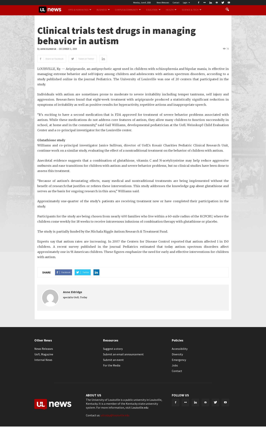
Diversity (177, 354)
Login (186, 2)
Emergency (179, 360)
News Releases (163, 2)
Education (153, 9)
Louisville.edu (139, 407)
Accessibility (179, 349)
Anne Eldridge (48, 49)
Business (103, 9)
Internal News (43, 360)
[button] (227, 9)
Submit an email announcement (123, 354)
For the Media (111, 365)
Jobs (175, 365)
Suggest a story (113, 349)
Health (171, 9)
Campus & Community (128, 9)
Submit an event (113, 360)
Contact (176, 2)
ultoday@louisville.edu (115, 415)
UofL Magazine (43, 354)
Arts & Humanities (79, 9)
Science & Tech (191, 9)
